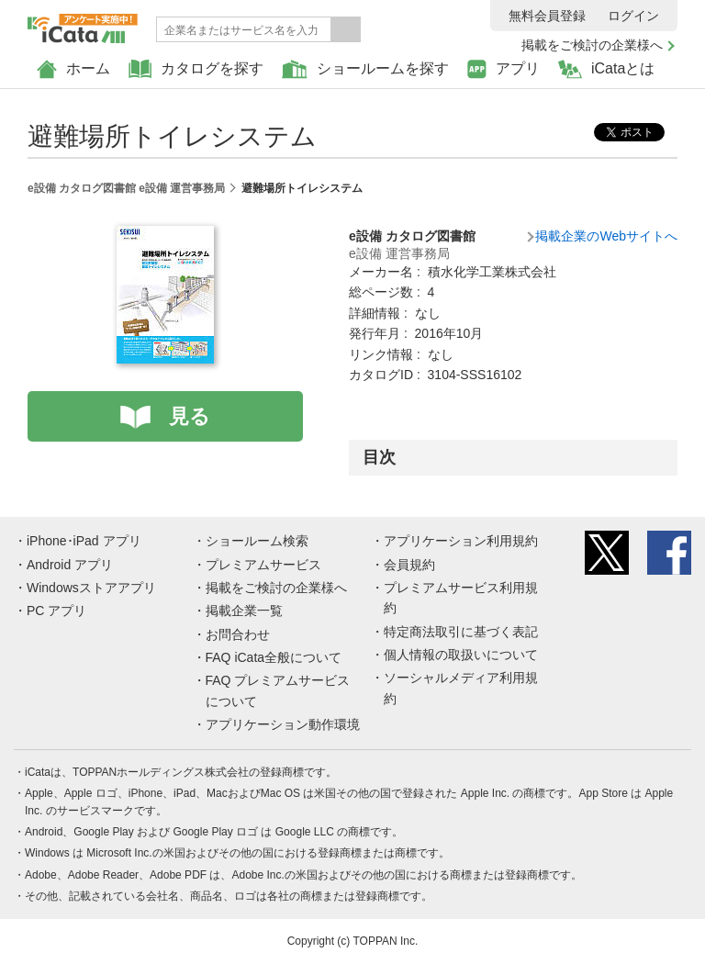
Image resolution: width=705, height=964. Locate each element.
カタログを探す (196, 69)
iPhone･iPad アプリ (84, 540)
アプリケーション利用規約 (461, 540)
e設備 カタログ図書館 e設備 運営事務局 (126, 188)
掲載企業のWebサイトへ (606, 236)
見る (189, 416)
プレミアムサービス (263, 564)
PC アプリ (56, 610)
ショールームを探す (365, 69)
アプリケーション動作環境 (283, 724)
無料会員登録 (547, 15)
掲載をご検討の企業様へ (592, 45)
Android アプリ (70, 564)
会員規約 (409, 564)
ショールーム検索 (257, 540)
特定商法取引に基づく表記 (461, 631)
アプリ (503, 69)
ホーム (73, 69)
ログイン (633, 15)
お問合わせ (238, 634)
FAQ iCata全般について (274, 657)
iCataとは (606, 69)
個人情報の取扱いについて (461, 654)
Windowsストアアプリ (91, 587)
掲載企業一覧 (244, 610)
